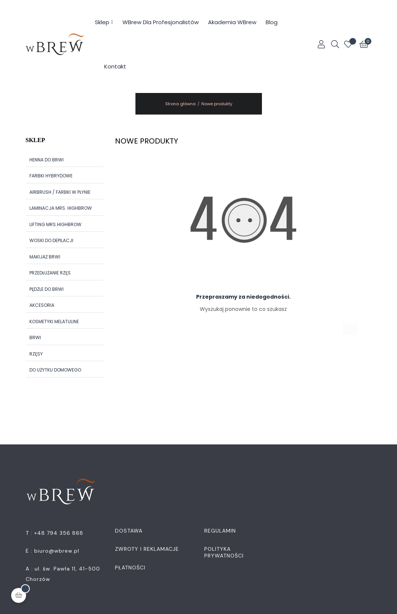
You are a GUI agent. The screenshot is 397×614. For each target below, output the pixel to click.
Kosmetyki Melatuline (54, 321)
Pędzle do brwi (46, 289)
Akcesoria (41, 305)
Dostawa (129, 530)
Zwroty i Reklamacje (147, 549)
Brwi (35, 337)
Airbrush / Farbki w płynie (59, 192)
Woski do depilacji (51, 240)
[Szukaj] (237, 326)
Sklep (35, 140)
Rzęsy (36, 354)
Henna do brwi (46, 160)
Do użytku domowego (55, 370)
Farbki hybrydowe (51, 176)
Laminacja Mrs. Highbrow (60, 208)
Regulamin (220, 530)
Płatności (130, 567)
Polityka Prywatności (224, 552)
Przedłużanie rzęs (50, 273)
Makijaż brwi (44, 257)
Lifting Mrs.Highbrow (55, 224)
